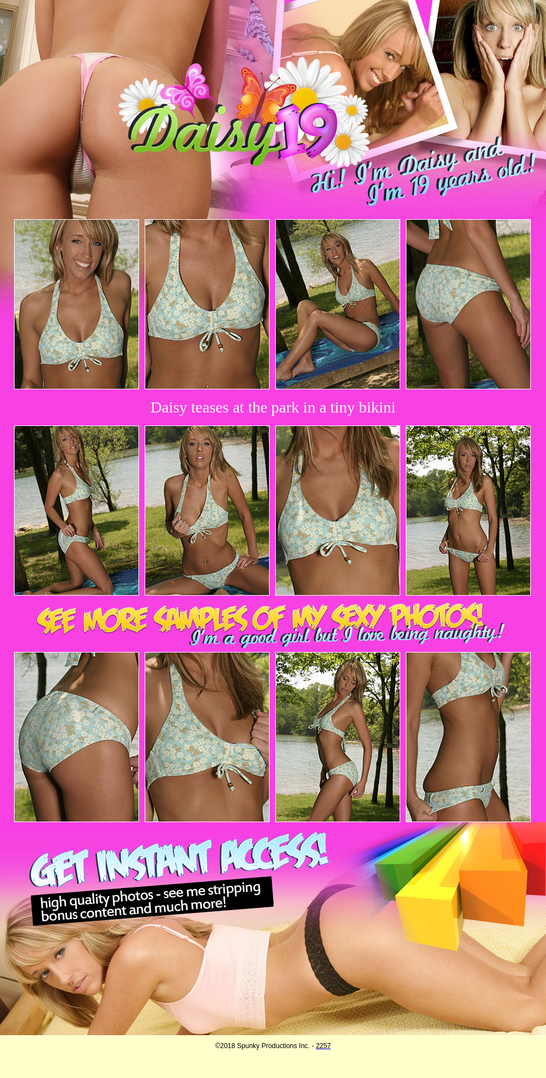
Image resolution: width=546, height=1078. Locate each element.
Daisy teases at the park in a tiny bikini (272, 407)
